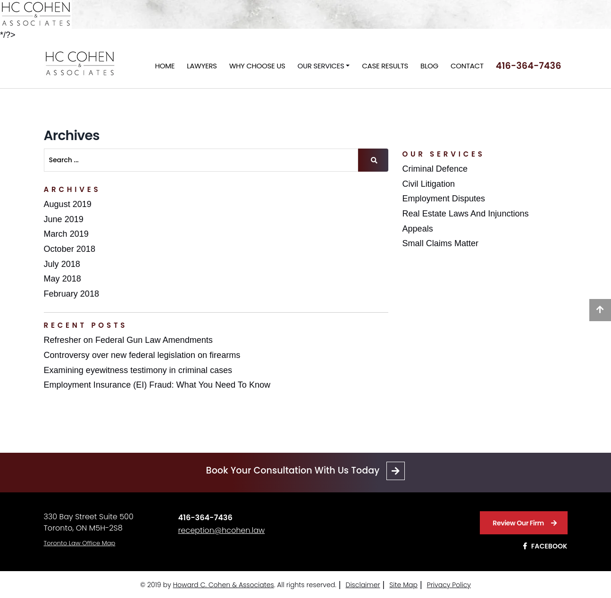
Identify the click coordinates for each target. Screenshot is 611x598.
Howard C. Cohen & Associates (223, 585)
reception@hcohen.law (221, 530)
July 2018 (62, 264)
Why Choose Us (257, 66)
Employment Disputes (443, 198)
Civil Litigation (428, 184)
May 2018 (62, 278)
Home (165, 66)
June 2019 (64, 219)
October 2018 (69, 249)
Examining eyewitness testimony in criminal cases (138, 370)
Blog (429, 66)
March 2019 (66, 234)
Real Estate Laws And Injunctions (465, 213)
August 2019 (68, 204)
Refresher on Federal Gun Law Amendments (128, 340)
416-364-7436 (528, 65)
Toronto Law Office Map (80, 543)
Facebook (545, 546)
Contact (467, 66)
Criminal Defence (435, 169)
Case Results (385, 66)
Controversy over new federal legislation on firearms (142, 355)
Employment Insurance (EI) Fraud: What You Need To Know (157, 385)
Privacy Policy (449, 585)
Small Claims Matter (440, 243)
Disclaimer (362, 585)
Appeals (417, 228)
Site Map (403, 585)
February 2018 (71, 294)
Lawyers (202, 66)
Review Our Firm (524, 523)
